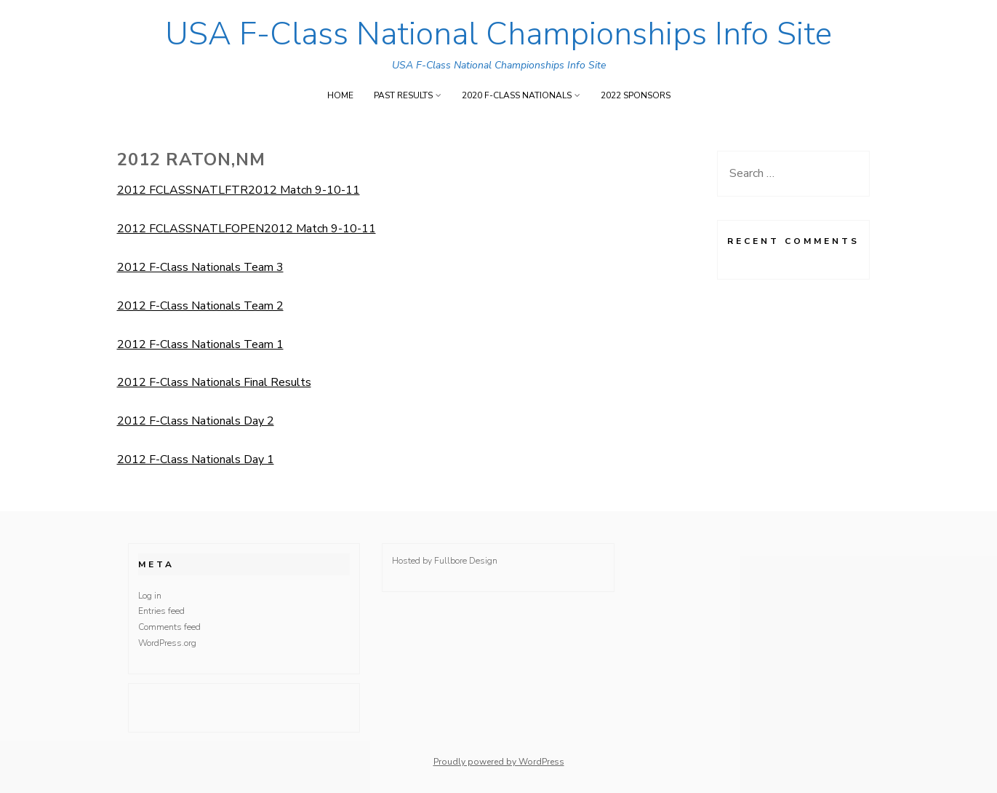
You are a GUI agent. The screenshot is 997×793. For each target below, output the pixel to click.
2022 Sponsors (635, 95)
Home (340, 95)
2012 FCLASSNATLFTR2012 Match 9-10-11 (238, 190)
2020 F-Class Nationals (517, 95)
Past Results (403, 95)
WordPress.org (167, 643)
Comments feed (169, 627)
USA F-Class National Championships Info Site (498, 34)
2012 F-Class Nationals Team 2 (200, 306)
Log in (149, 595)
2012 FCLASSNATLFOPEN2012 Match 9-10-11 (246, 229)
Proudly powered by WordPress (498, 762)
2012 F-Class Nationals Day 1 (195, 459)
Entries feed (161, 611)
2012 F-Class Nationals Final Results (214, 382)
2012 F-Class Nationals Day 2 (195, 421)
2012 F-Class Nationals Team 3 (200, 267)
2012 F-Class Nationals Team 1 (200, 344)
